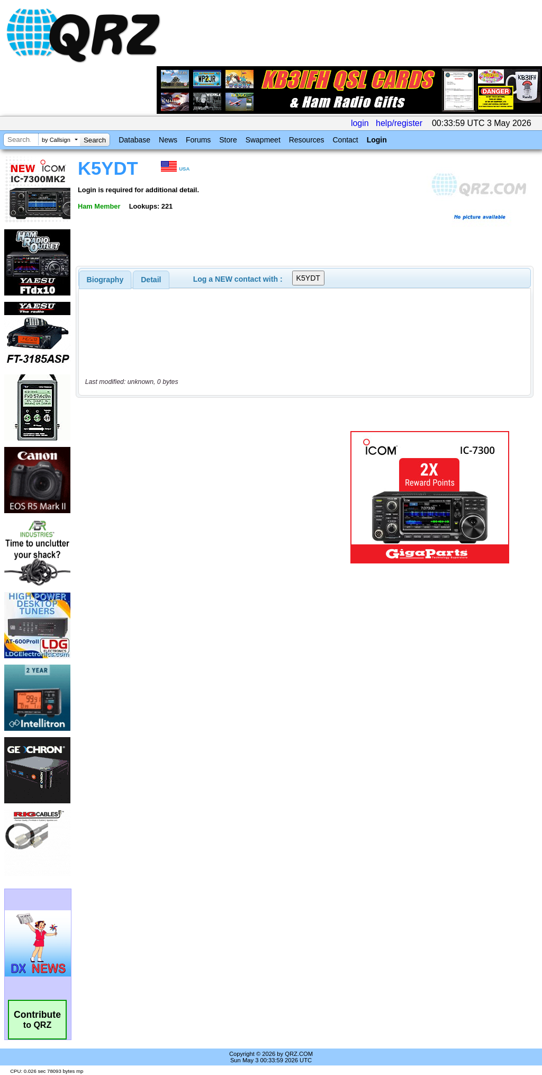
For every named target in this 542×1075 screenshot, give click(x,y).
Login (377, 140)
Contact (345, 140)
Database (134, 140)
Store (228, 140)
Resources (306, 140)
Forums (198, 140)
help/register (399, 123)
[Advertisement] (209, 497)
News (168, 140)
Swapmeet (263, 140)
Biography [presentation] (105, 279)
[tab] (105, 280)
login (360, 123)
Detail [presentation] (151, 279)
